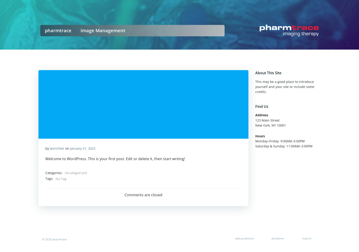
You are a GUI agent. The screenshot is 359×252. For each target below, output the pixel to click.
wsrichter (57, 148)
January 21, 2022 (82, 148)
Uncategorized (76, 173)
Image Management (103, 30)
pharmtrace (58, 30)
